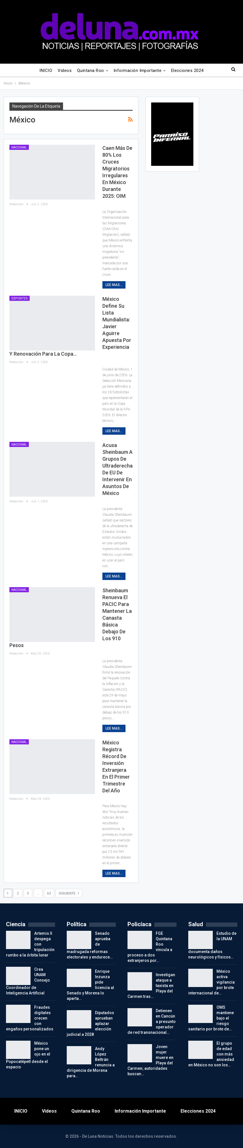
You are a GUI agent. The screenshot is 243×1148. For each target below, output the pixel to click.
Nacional (19, 147)
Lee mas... (114, 285)
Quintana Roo (90, 70)
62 (49, 893)
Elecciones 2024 (187, 70)
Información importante (137, 70)
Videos (65, 70)
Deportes (19, 298)
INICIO (45, 70)
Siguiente (69, 893)
